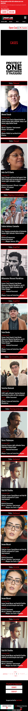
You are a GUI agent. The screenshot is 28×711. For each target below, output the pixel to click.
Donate (10, 21)
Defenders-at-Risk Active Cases (21, 706)
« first (15, 672)
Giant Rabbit (19, 700)
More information (5, 9)
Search (23, 21)
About (17, 21)
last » (16, 676)
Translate (24, 28)
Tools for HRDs (4, 21)
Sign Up (14, 691)
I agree (4, 12)
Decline (11, 12)
